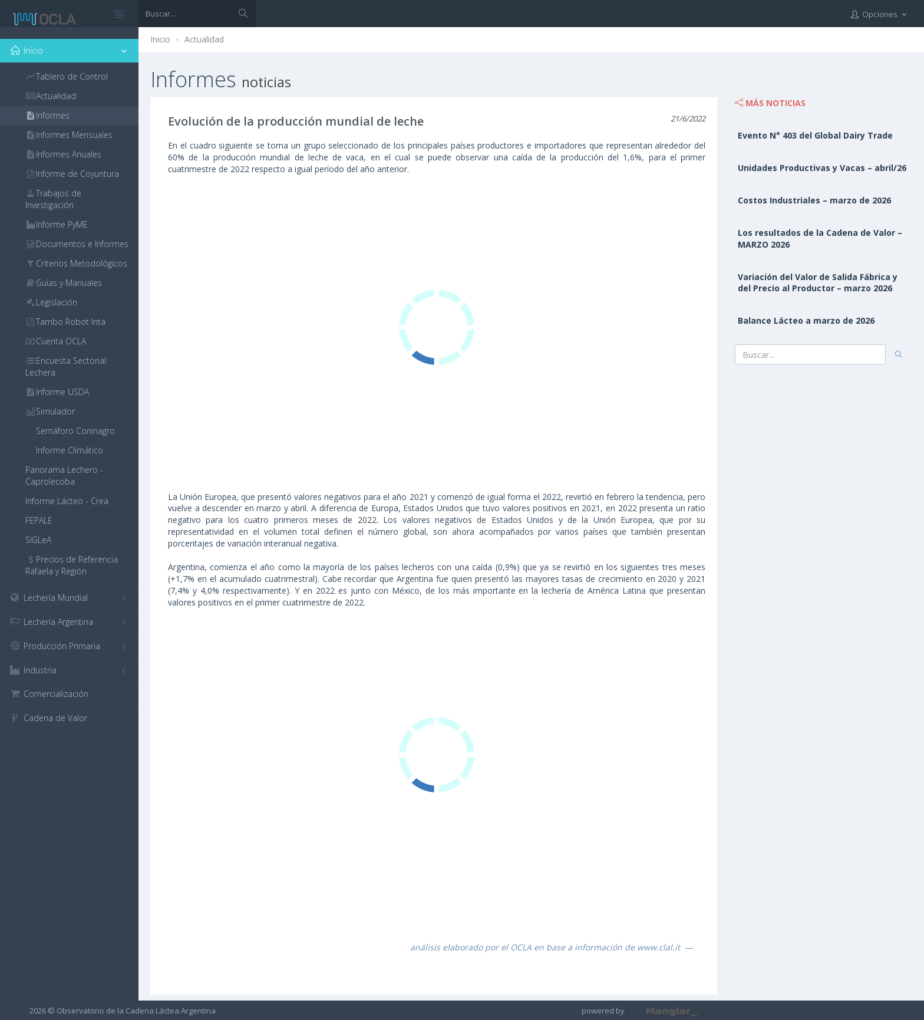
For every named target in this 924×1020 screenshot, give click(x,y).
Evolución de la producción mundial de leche (296, 121)
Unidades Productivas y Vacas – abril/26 (822, 167)
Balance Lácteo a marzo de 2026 (806, 320)
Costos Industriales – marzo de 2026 (814, 200)
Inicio (160, 39)
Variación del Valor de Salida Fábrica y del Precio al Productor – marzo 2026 (817, 282)
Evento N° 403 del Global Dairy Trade (815, 135)
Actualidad (204, 39)
